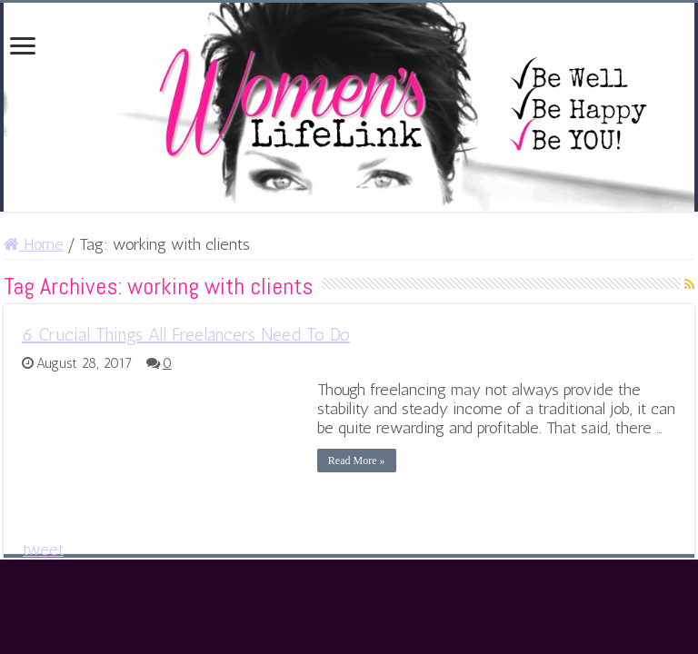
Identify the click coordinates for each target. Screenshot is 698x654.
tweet (43, 550)
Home (34, 244)
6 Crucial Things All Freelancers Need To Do (186, 334)
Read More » (356, 460)
